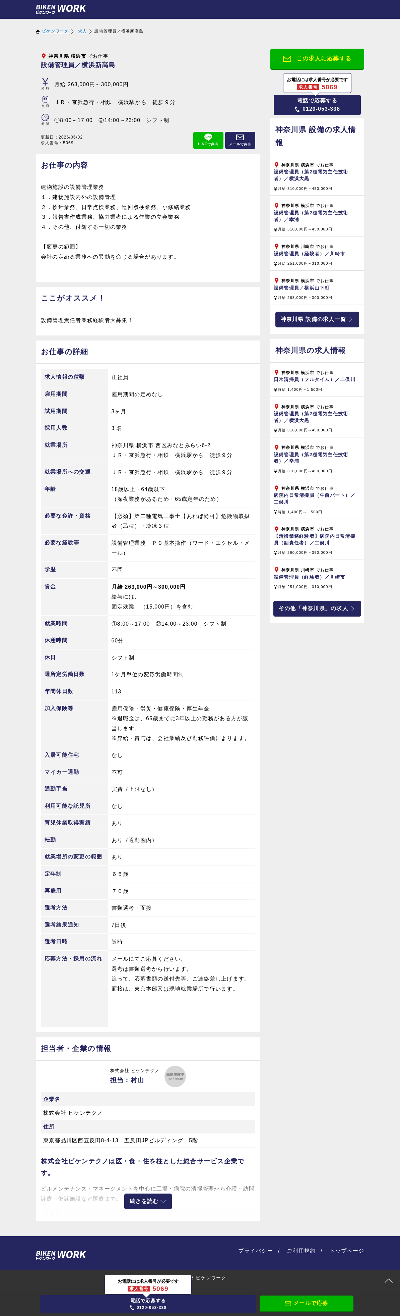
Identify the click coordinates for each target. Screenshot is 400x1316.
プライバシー (255, 1251)
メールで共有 (240, 140)
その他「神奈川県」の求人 (317, 608)
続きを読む (148, 1201)
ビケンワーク (55, 31)
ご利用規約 (301, 1251)
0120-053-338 (317, 105)
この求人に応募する (317, 59)
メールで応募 (306, 1303)
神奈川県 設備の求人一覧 (317, 319)
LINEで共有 (208, 140)
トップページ (347, 1251)
